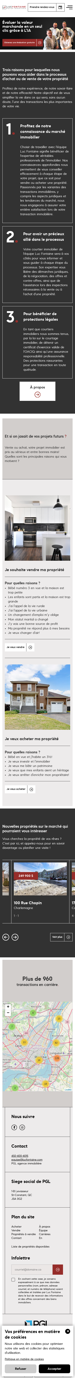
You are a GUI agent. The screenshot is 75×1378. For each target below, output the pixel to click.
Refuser (20, 1368)
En (40, 1243)
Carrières (44, 1239)
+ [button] (8, 1012)
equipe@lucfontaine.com (26, 1165)
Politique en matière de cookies (24, 1359)
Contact (16, 1243)
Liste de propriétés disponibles (30, 1252)
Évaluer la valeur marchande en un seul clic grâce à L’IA (22, 27)
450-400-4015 (19, 1161)
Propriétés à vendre (23, 1239)
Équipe (43, 1235)
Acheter (16, 1232)
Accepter (54, 1368)
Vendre (15, 1235)
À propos (44, 1232)
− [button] (8, 1018)
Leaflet (68, 1095)
